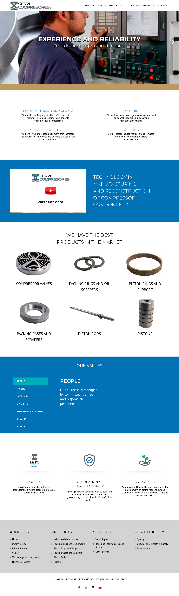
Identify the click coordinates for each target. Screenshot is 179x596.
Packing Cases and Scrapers (68, 552)
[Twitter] (86, 587)
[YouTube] (99, 587)
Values (15, 552)
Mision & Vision (20, 548)
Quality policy (19, 543)
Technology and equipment (26, 557)
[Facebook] (79, 587)
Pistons (57, 561)
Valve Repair (102, 539)
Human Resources (21, 561)
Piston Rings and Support (67, 548)
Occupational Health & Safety (152, 543)
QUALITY (34, 482)
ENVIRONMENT (145, 482)
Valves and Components (66, 539)
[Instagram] (93, 587)
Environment (143, 548)
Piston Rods (60, 557)
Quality (140, 539)
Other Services (103, 551)
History (16, 539)
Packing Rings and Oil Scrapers (69, 543)
